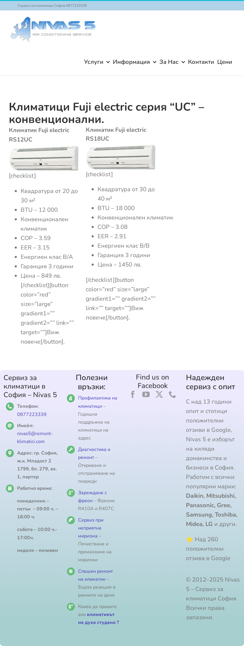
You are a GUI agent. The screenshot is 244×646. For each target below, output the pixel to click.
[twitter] (159, 394)
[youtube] (146, 394)
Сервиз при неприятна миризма (90, 528)
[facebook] (132, 394)
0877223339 (32, 414)
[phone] (172, 394)
